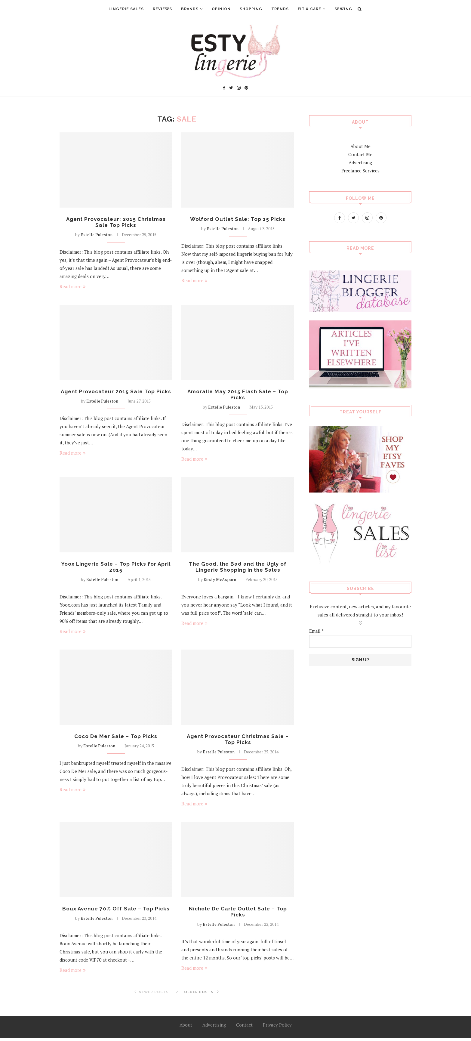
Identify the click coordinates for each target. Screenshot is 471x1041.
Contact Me (360, 154)
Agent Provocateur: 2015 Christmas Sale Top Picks (116, 222)
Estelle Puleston (96, 235)
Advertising (360, 162)
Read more (73, 287)
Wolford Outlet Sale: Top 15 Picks (238, 219)
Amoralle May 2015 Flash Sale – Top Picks (238, 395)
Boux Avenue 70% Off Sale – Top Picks (116, 911)
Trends (280, 9)
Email (316, 631)
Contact (244, 1027)
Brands (190, 9)
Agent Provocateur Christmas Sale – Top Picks (237, 741)
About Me (360, 146)
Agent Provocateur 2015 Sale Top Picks (115, 395)
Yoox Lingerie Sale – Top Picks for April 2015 (116, 568)
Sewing (343, 9)
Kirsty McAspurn (220, 581)
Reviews (162, 9)
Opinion (221, 9)
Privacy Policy (277, 1027)
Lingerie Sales (126, 9)
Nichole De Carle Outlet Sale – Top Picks (238, 914)
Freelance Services (360, 170)
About (186, 1027)
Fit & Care (309, 9)
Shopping (251, 9)
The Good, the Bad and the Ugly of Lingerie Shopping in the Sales (238, 568)
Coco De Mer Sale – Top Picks (115, 738)
